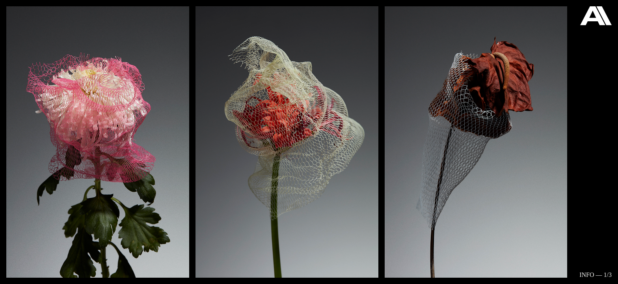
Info (586, 274)
